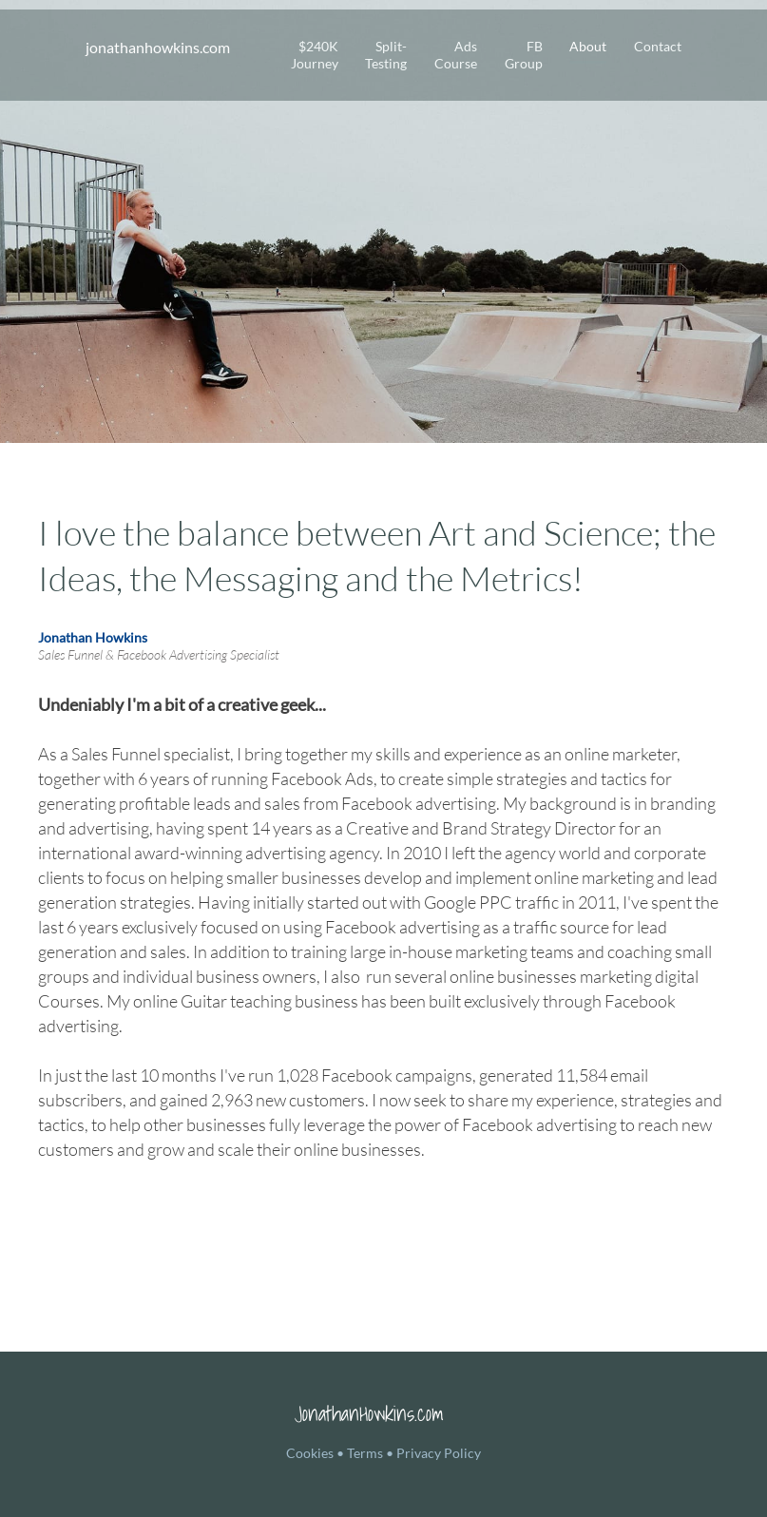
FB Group (524, 54)
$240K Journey (314, 54)
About (587, 46)
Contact (657, 46)
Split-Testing (386, 54)
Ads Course (455, 54)
